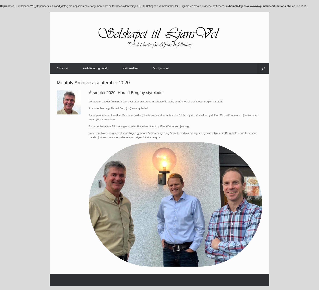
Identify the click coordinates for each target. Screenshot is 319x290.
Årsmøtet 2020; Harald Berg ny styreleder (126, 92)
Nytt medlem (130, 68)
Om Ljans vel (161, 68)
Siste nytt (63, 68)
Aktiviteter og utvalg (95, 68)
